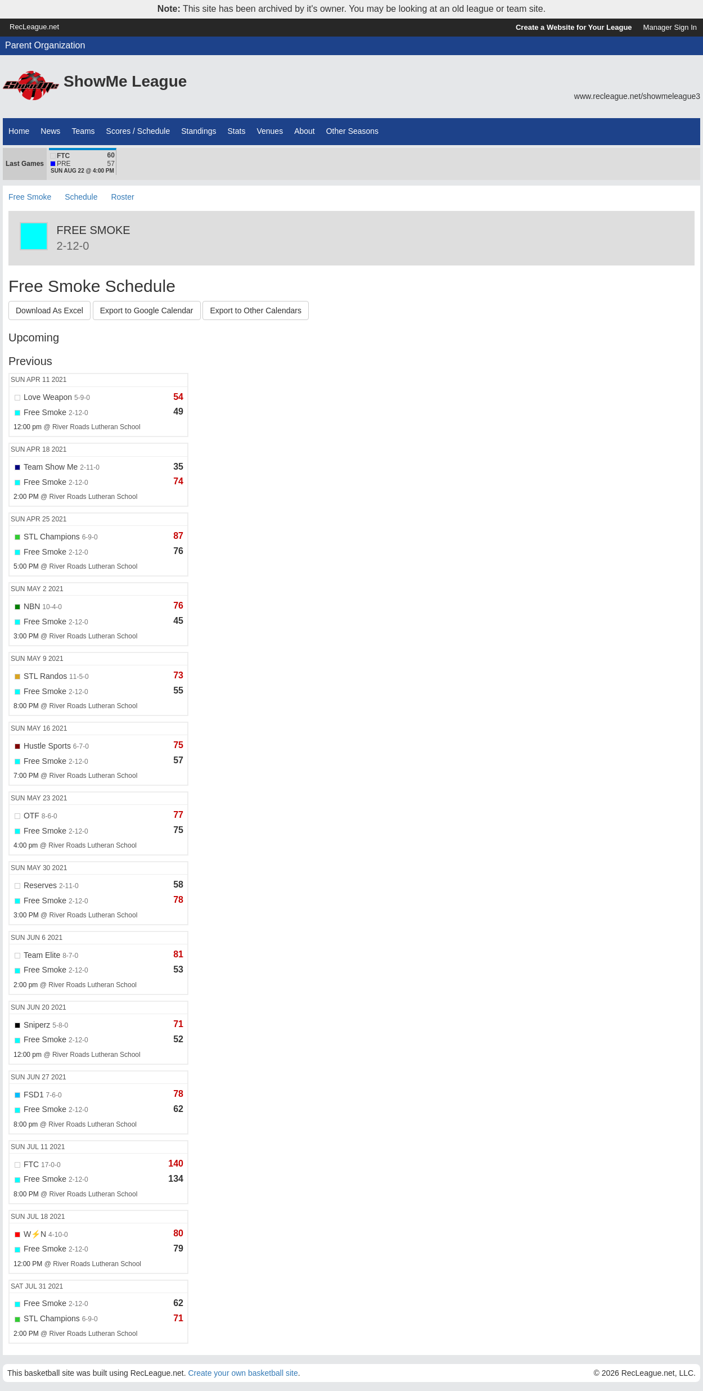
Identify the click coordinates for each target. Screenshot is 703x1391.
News (50, 131)
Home (18, 131)
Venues (269, 131)
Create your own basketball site (243, 1373)
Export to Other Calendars (255, 310)
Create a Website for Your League (574, 27)
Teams (82, 131)
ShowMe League (125, 81)
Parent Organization (45, 45)
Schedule (81, 196)
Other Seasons (352, 131)
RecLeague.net (34, 26)
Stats (237, 131)
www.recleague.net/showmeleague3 (637, 96)
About (304, 131)
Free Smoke (29, 196)
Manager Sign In (670, 27)
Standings (198, 131)
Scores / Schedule (138, 131)
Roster (122, 196)
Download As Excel (49, 310)
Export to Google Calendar (146, 310)
